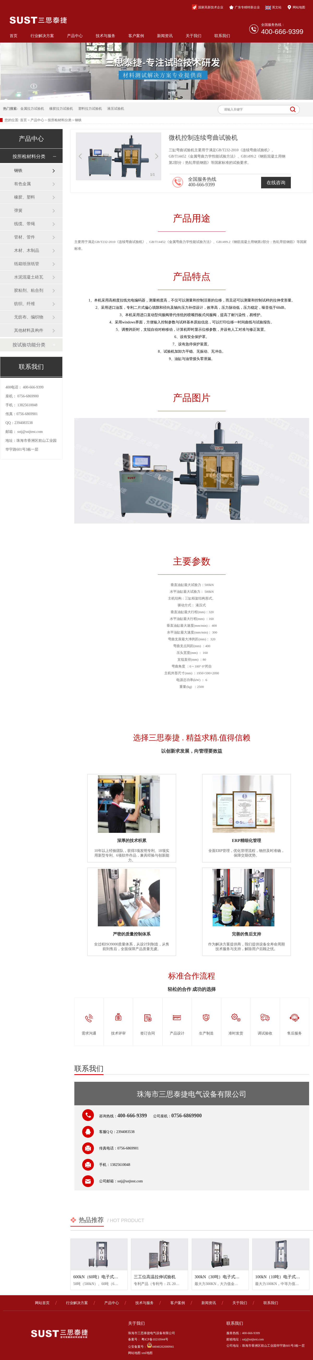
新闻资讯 (165, 36)
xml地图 (147, 1353)
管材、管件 (24, 237)
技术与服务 (105, 36)
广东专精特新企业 (244, 7)
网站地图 (296, 7)
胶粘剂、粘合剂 (28, 290)
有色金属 (22, 184)
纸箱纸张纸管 (26, 263)
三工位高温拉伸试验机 (155, 1277)
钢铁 (78, 120)
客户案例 (136, 36)
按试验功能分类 (29, 344)
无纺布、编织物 (28, 317)
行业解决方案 (42, 36)
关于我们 (193, 36)
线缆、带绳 (24, 224)
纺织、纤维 (24, 303)
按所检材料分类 (59, 120)
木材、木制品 (26, 250)
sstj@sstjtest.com (30, 432)
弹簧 (18, 210)
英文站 (273, 7)
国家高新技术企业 (207, 7)
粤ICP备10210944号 (154, 1339)
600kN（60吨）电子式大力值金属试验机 (110, 1277)
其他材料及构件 (28, 330)
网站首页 (42, 1303)
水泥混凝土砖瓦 (28, 277)
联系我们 (222, 36)
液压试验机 (115, 109)
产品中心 (75, 36)
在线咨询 (276, 182)
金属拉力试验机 (32, 109)
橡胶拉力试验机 (61, 109)
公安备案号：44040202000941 (151, 1347)
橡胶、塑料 (24, 197)
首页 (13, 36)
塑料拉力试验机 (90, 109)
